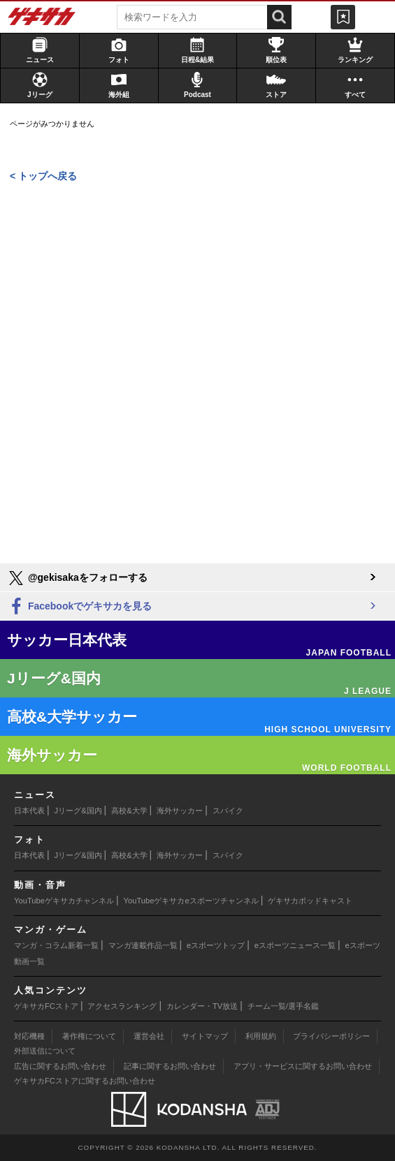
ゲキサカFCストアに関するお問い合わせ (84, 1081)
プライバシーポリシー (331, 1036)
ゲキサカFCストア (46, 1006)
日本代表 (29, 810)
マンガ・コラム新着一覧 (56, 945)
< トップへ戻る (43, 176)
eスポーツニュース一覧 (295, 945)
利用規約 (260, 1036)
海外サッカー (180, 810)
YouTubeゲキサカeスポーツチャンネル (191, 900)
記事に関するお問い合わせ (170, 1066)
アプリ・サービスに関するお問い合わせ (303, 1066)
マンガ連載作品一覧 (143, 945)
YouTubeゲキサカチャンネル (64, 900)
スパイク (228, 810)
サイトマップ (205, 1036)
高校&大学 (129, 810)
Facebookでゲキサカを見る (79, 607)
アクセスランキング (122, 1006)
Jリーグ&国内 (78, 810)
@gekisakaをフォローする (77, 578)
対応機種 (29, 1036)
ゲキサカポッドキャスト (310, 900)
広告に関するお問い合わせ (60, 1066)
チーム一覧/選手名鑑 (283, 1006)
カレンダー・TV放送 (202, 1006)
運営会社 (149, 1036)
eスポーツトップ (216, 945)
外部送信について (45, 1051)
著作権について (89, 1036)
